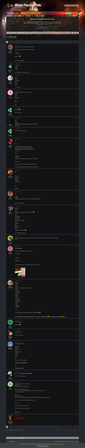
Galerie (32, 13)
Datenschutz (64, 441)
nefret (10, 388)
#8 (77, 139)
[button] (13, 13)
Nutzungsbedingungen (58, 441)
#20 (77, 415)
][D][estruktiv (10, 348)
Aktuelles (25, 13)
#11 (77, 206)
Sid (10, 96)
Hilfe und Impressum (70, 441)
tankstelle (10, 252)
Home (11, 13)
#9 (77, 170)
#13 (77, 246)
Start (75, 441)
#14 (77, 280)
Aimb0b (10, 145)
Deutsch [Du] (12, 441)
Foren (17, 13)
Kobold (10, 377)
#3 (77, 75)
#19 (77, 382)
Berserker (10, 176)
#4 (77, 90)
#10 (77, 191)
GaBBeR (9, 38)
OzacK (10, 326)
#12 (77, 236)
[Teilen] (76, 45)
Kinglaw (10, 197)
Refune (10, 212)
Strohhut (10, 242)
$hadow (10, 124)
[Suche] (73, 5)
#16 (77, 330)
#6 (77, 118)
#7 (77, 128)
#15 (77, 320)
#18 (77, 371)
